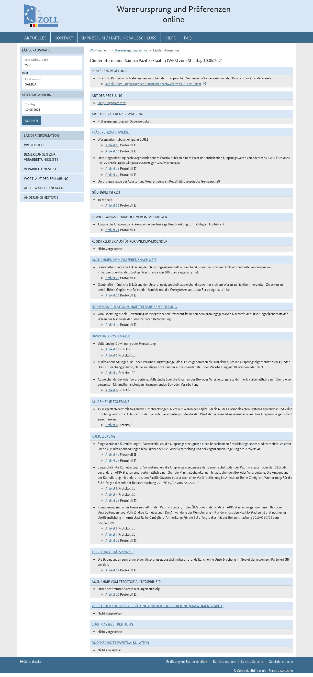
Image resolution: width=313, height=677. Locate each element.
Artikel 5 (111, 355)
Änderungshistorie (41, 197)
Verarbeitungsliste (41, 168)
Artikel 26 (112, 460)
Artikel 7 (111, 372)
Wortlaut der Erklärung (46, 178)
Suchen (31, 120)
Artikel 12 (112, 569)
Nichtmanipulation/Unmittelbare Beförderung (134, 306)
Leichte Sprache (252, 661)
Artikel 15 (112, 144)
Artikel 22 (112, 205)
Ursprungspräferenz (112, 102)
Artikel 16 (112, 150)
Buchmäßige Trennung (112, 624)
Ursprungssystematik (111, 335)
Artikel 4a (112, 454)
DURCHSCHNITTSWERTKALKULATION (120, 642)
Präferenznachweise (110, 132)
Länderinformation (41, 135)
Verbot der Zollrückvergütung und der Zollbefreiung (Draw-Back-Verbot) (158, 605)
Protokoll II (35, 144)
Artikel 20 (112, 174)
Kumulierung (103, 436)
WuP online (98, 50)
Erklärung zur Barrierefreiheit (186, 661)
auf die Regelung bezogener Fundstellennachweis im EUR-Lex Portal (153, 83)
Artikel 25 (112, 277)
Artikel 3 (111, 488)
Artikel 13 (112, 324)
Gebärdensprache (281, 661)
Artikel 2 (111, 348)
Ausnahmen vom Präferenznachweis (124, 259)
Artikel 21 (112, 229)
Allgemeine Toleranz (110, 401)
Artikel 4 (111, 494)
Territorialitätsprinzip (113, 551)
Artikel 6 (111, 389)
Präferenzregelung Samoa (129, 50)
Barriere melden (224, 661)
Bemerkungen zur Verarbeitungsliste (41, 157)
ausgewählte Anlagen (44, 187)
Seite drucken (31, 661)
